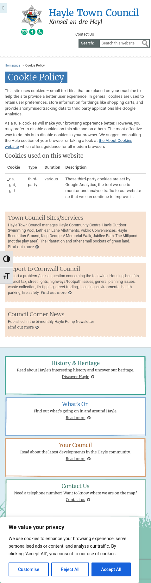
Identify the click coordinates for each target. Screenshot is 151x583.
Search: (87, 43)
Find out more (21, 246)
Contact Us (84, 34)
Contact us (75, 499)
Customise (28, 569)
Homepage (12, 65)
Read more (75, 417)
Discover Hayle (75, 376)
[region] (69, 550)
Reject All (70, 569)
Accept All (111, 569)
